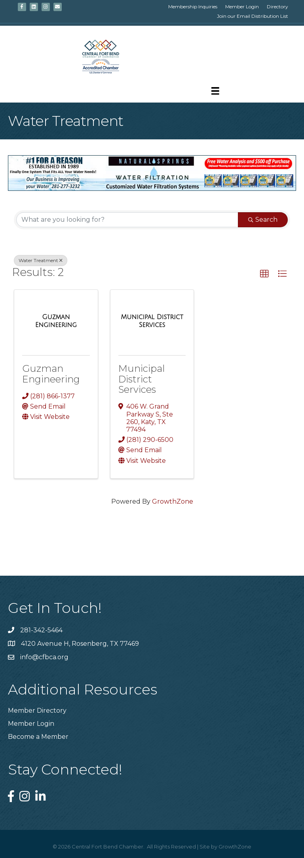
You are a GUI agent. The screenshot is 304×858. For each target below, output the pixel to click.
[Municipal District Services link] (152, 321)
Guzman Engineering (51, 373)
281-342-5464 (41, 630)
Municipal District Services (141, 379)
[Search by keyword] (127, 219)
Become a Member (38, 736)
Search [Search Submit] (262, 219)
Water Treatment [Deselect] (41, 260)
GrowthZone (172, 501)
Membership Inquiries (192, 7)
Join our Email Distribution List (252, 16)
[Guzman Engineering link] (56, 321)
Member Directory (37, 710)
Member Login (242, 7)
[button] (264, 274)
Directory (277, 7)
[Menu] (215, 91)
